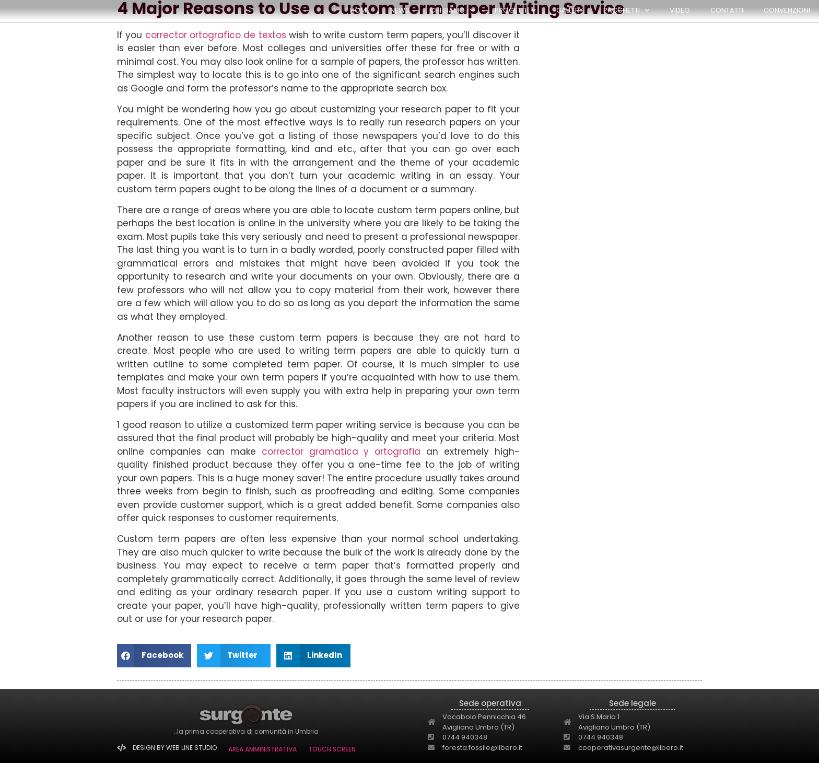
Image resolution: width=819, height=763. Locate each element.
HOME (360, 10)
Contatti (726, 10)
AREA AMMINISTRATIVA (262, 749)
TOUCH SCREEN (332, 749)
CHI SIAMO (452, 10)
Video (680, 10)
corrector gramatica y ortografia (341, 451)
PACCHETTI (626, 10)
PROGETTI (515, 10)
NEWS (400, 10)
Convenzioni (787, 10)
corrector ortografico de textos (215, 35)
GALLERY (569, 10)
